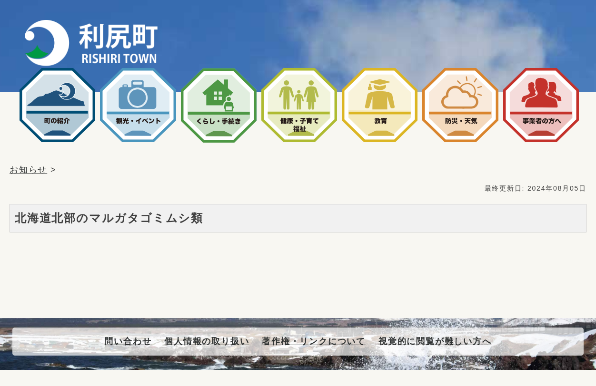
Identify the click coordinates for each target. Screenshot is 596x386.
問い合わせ (127, 341)
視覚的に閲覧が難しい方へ (435, 341)
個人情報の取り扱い (206, 341)
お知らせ (28, 169)
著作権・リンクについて (314, 341)
